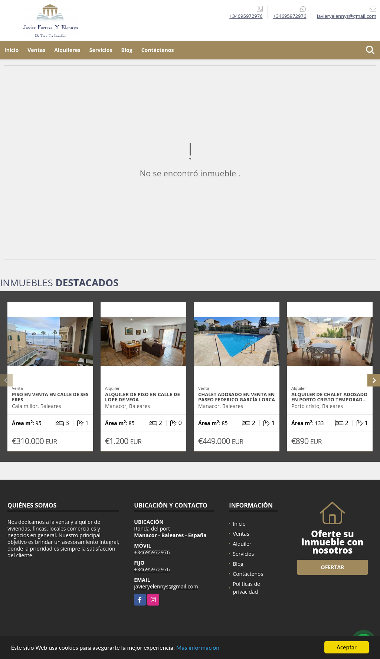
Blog (126, 49)
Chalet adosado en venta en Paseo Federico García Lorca (236, 397)
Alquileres (67, 49)
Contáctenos (157, 49)
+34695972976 (245, 16)
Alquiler (242, 543)
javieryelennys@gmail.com (166, 586)
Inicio (11, 49)
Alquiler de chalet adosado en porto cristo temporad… (329, 397)
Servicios (100, 49)
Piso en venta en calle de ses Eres (50, 397)
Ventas (36, 49)
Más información (197, 648)
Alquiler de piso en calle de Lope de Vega (142, 397)
